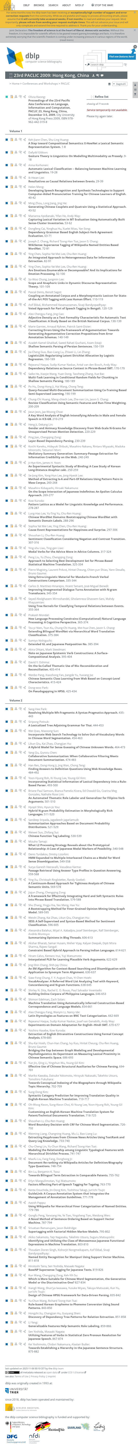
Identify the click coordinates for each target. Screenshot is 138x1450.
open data (51, 1372)
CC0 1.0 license (76, 1372)
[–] (92, 96)
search (53, 5)
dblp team (58, 1368)
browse (39, 5)
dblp (26, 5)
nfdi (78, 5)
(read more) (66, 40)
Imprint (52, 1376)
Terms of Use (21, 1376)
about (66, 5)
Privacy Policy (38, 1376)
